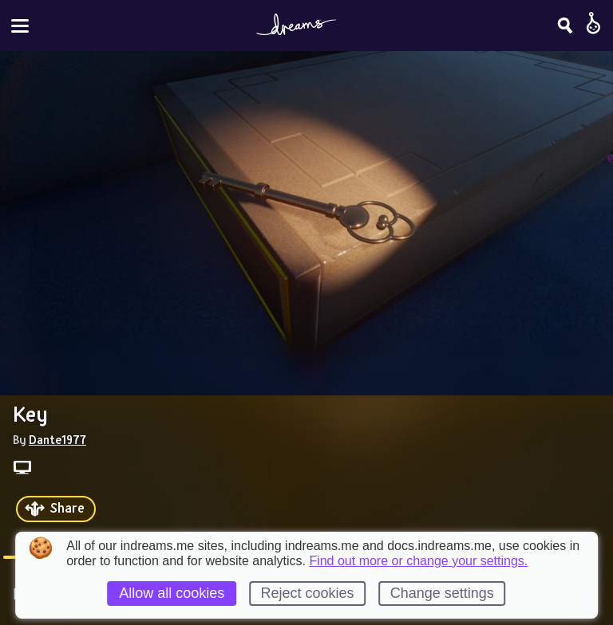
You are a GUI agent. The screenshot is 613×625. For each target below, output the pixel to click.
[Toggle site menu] (20, 26)
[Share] (56, 509)
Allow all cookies (171, 593)
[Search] (565, 25)
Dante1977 (57, 439)
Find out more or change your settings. (418, 561)
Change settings (442, 593)
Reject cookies (307, 593)
